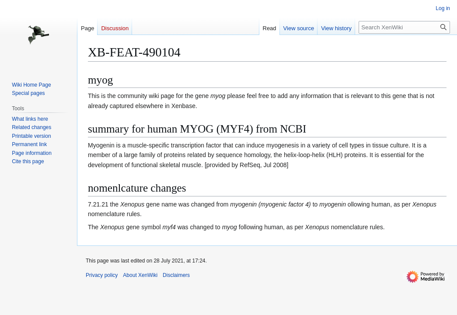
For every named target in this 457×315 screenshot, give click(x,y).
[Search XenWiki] (404, 27)
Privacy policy (102, 275)
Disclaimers (176, 275)
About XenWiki (140, 275)
